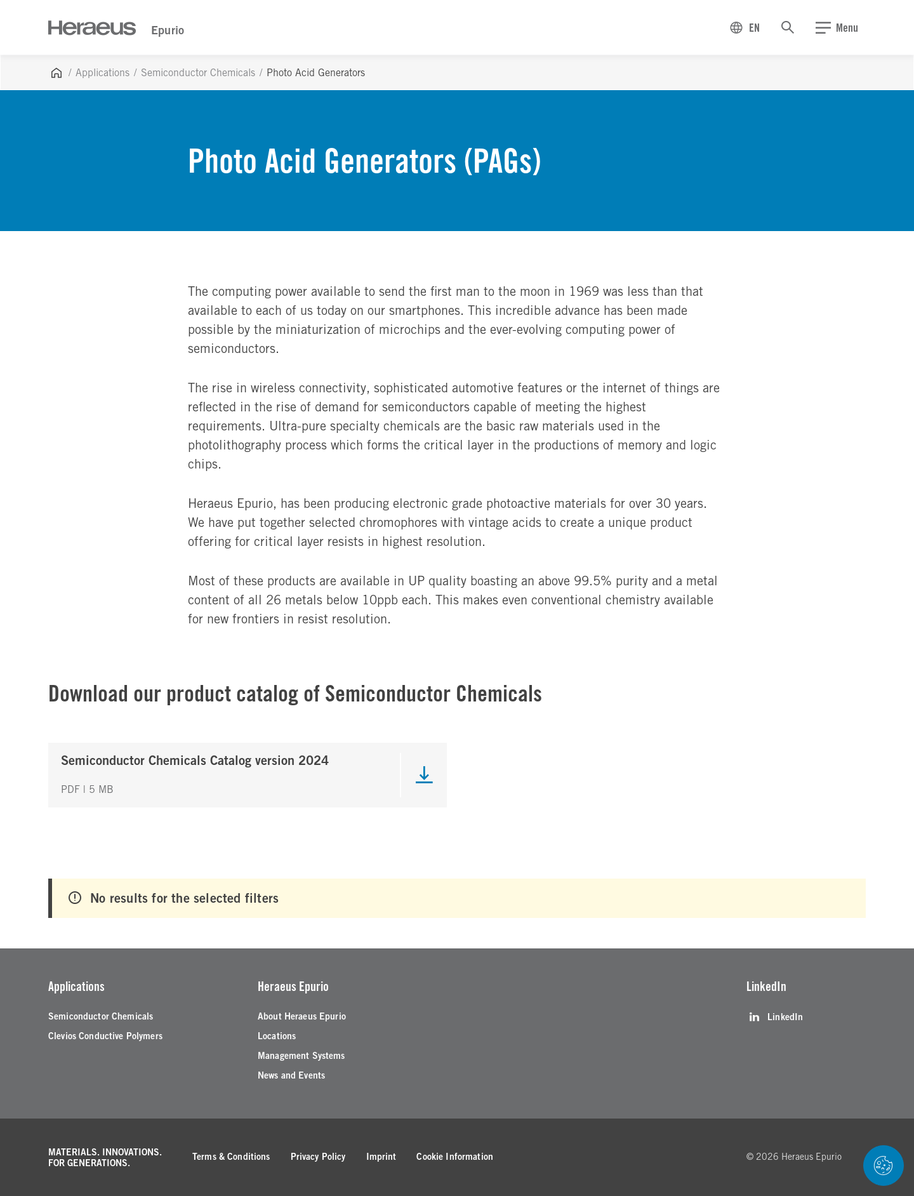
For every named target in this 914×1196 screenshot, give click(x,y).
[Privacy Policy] (318, 1157)
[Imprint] (381, 1157)
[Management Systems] (301, 1056)
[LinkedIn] (774, 1017)
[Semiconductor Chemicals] (100, 1016)
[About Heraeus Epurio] (302, 1016)
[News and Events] (291, 1075)
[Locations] (277, 1036)
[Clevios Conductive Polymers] (105, 1036)
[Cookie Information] (454, 1157)
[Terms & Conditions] (231, 1157)
